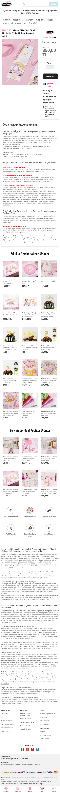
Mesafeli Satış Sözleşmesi (47, 714)
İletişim (3, 717)
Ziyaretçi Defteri (5, 731)
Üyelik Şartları (44, 717)
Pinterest (32, 749)
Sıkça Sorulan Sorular (7, 724)
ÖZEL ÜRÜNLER (25, 729)
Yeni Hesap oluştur (45, 735)
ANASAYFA (6, 20)
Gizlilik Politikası (44, 721)
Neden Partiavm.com (7, 728)
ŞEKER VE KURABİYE (27, 722)
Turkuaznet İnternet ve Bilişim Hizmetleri (16, 784)
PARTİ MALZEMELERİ (27, 718)
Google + (27, 749)
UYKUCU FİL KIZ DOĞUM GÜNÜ (26, 23)
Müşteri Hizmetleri (45, 724)
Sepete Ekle (50, 76)
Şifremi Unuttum (44, 738)
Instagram (37, 749)
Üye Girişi (42, 731)
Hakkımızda (4, 714)
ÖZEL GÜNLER (25, 725)
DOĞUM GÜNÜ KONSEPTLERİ (23, 20)
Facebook (22, 749)
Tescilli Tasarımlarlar (7, 721)
